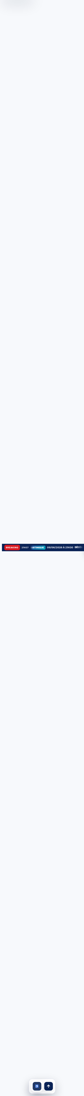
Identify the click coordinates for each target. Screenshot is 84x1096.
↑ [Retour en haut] (48, 1086)
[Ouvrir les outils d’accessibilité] (37, 1086)
